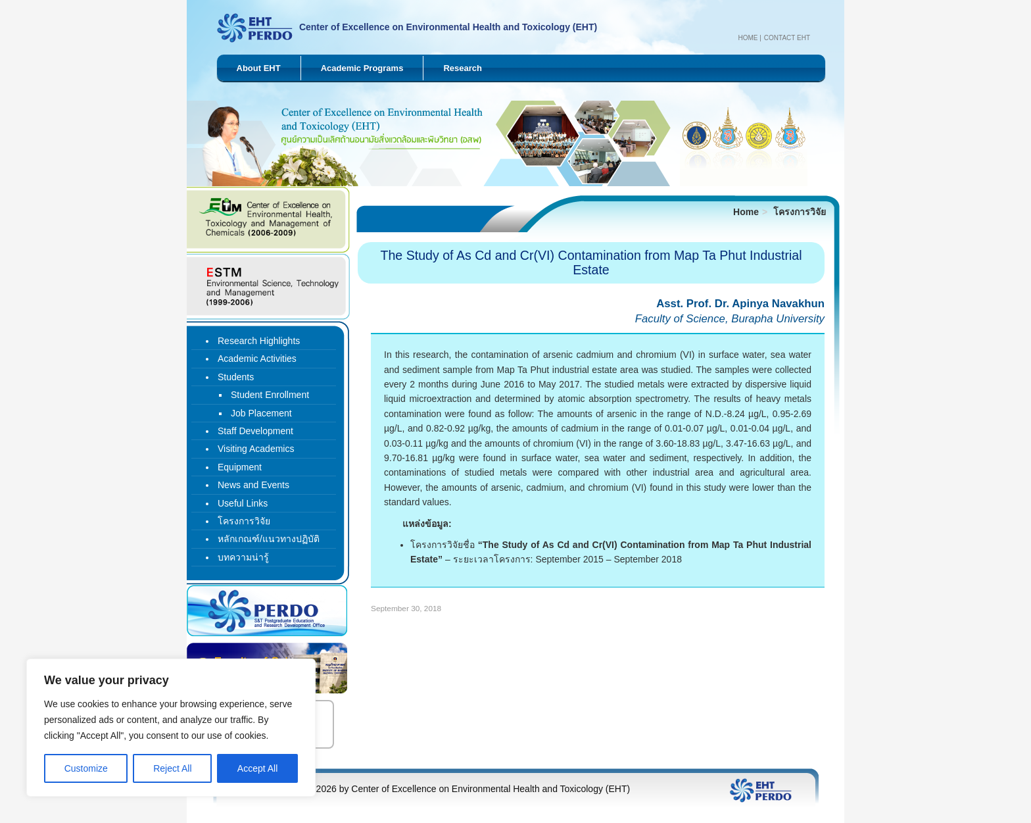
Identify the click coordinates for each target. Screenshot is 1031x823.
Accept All (257, 768)
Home (747, 37)
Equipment (240, 467)
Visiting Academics (256, 448)
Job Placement (261, 413)
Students (236, 377)
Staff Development (255, 431)
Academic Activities (257, 358)
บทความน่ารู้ (243, 557)
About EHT (259, 68)
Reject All (172, 768)
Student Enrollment (270, 394)
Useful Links (243, 503)
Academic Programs (362, 68)
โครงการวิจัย (799, 212)
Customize (86, 768)
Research (462, 68)
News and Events (253, 485)
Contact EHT (787, 37)
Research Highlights (259, 341)
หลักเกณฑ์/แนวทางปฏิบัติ (269, 539)
